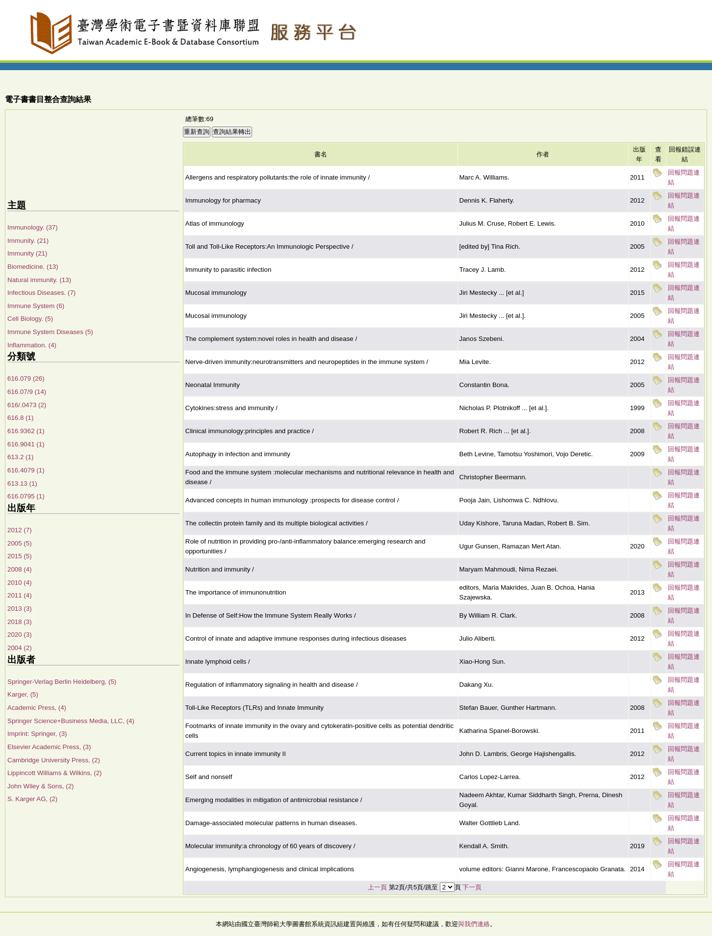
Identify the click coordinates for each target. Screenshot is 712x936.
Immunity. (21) (28, 240)
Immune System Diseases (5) (50, 332)
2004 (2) (19, 647)
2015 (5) (19, 556)
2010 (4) (19, 582)
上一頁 (377, 887)
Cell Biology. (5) (30, 318)
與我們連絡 (474, 924)
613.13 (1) (22, 483)
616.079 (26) (26, 378)
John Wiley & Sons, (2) (40, 786)
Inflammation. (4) (31, 345)
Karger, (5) (22, 694)
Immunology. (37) (32, 227)
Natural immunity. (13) (39, 280)
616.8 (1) (20, 417)
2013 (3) (19, 608)
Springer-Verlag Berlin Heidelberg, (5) (61, 681)
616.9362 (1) (26, 431)
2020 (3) (19, 634)
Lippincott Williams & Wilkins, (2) (54, 773)
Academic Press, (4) (36, 707)
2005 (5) (19, 543)
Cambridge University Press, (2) (53, 760)
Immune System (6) (35, 306)
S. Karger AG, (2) (32, 799)
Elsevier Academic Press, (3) (49, 747)
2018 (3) (19, 621)
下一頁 (472, 887)
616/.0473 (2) (26, 405)
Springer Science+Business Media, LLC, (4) (70, 721)
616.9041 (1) (26, 444)
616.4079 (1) (26, 470)
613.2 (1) (20, 457)
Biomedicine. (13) (32, 266)
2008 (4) (19, 569)
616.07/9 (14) (26, 391)
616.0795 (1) (26, 496)
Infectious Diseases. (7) (41, 292)
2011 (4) (19, 595)
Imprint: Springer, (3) (37, 733)
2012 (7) (19, 530)
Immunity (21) (27, 253)
